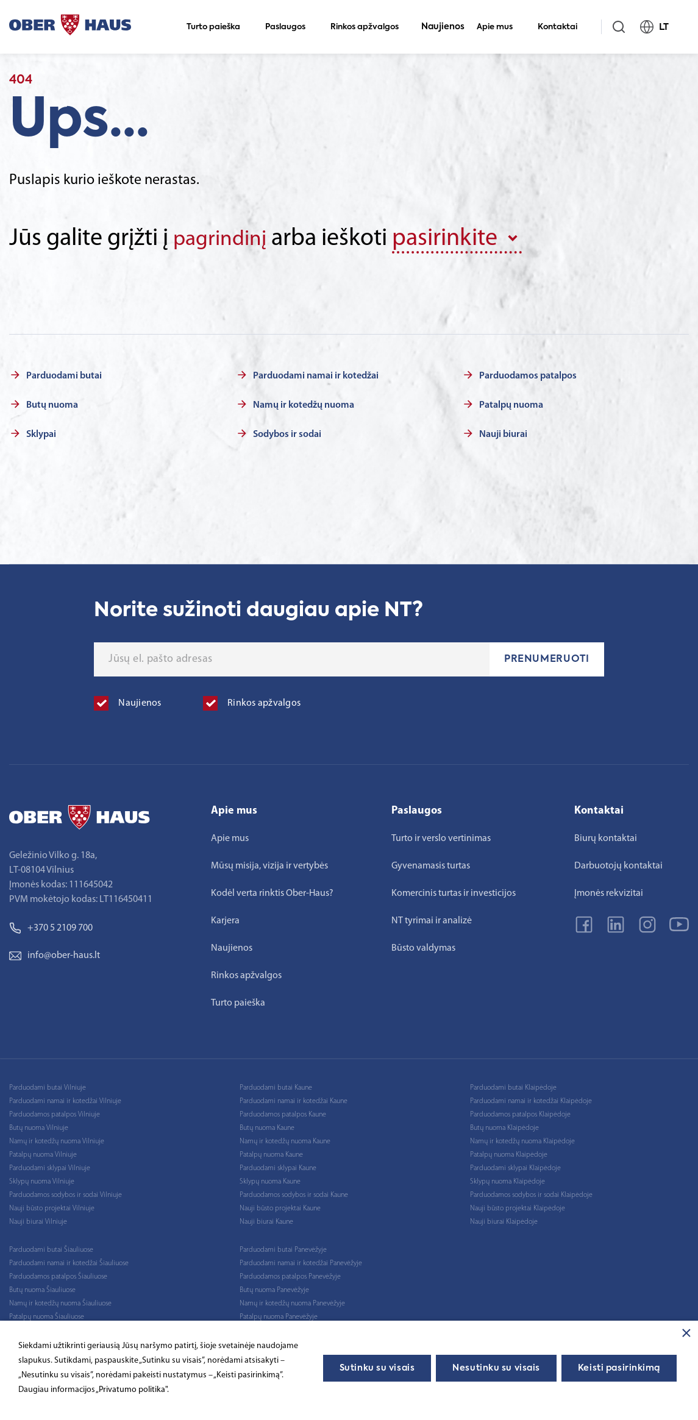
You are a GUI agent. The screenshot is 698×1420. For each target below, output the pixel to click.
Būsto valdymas (423, 946)
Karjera (225, 918)
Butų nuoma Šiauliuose (42, 1287)
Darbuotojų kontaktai (618, 863)
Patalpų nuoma (511, 403)
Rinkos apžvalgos (369, 27)
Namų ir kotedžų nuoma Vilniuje (56, 1139)
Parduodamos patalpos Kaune (283, 1112)
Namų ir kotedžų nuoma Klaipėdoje (522, 1139)
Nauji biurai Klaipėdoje (504, 1219)
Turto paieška (219, 27)
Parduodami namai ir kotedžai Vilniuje (65, 1098)
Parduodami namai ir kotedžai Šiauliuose (69, 1261)
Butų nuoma (52, 403)
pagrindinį (225, 239)
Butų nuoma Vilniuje (38, 1125)
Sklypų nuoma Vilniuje (41, 1179)
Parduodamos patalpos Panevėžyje (290, 1274)
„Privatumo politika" (131, 1389)
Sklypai (41, 432)
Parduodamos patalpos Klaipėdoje (520, 1112)
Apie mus (500, 27)
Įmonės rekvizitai (608, 891)
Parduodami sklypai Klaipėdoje (515, 1166)
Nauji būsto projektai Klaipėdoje (517, 1206)
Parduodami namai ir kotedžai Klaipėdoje (531, 1098)
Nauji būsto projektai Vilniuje (51, 1206)
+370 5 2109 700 (51, 926)
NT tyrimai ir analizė (431, 918)
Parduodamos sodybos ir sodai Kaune (294, 1192)
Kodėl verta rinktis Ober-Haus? (272, 891)
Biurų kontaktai (605, 836)
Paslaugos (290, 27)
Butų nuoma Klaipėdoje (504, 1125)
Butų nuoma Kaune (267, 1125)
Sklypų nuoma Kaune (270, 1179)
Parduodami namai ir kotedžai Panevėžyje (301, 1261)
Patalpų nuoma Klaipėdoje (508, 1152)
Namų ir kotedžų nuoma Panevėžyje (292, 1301)
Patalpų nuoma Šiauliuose (46, 1314)
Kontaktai (563, 27)
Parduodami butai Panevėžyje (283, 1247)
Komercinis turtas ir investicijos (453, 891)
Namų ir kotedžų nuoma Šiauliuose (60, 1301)
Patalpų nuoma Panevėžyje (279, 1314)
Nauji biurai (503, 432)
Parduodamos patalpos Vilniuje (54, 1112)
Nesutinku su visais (496, 1368)
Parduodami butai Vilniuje (47, 1085)
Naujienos (443, 27)
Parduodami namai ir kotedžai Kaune (293, 1098)
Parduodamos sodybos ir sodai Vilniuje (65, 1192)
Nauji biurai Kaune (266, 1219)
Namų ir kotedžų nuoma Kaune (285, 1139)
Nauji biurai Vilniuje (38, 1219)
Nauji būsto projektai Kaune (280, 1206)
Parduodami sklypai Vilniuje (49, 1166)
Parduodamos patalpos (528, 373)
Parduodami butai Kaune (276, 1085)
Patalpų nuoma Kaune (271, 1152)
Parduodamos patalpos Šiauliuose (58, 1274)
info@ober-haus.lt (54, 953)
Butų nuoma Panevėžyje (274, 1287)
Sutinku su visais (377, 1368)
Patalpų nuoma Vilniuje (43, 1152)
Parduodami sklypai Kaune (278, 1166)
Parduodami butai (64, 373)
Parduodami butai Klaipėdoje (513, 1085)
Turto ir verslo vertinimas (441, 836)
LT (659, 27)
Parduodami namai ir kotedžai (316, 373)
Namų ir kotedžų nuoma (303, 403)
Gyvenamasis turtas (430, 863)
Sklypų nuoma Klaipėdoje (507, 1179)
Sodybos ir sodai (287, 432)
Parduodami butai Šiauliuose (51, 1247)
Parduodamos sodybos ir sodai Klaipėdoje (531, 1192)
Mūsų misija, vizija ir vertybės (269, 863)
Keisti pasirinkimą (619, 1368)
